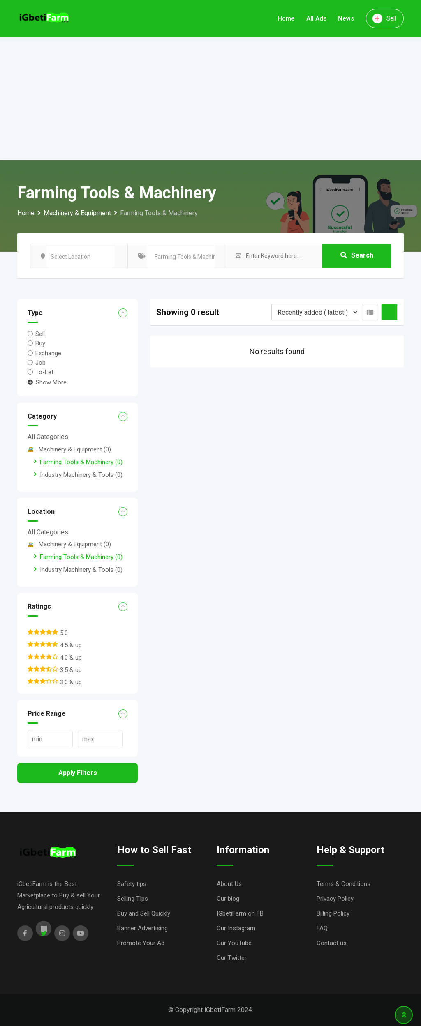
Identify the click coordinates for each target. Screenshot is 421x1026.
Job (40, 362)
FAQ (322, 928)
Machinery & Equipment (69, 449)
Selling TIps (132, 898)
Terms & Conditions (343, 884)
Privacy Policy (335, 898)
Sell (384, 18)
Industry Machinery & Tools (81, 474)
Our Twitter (232, 958)
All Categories (48, 437)
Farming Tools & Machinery (81, 462)
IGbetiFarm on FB (240, 913)
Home (286, 18)
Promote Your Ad (140, 943)
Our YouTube (234, 943)
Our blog (228, 898)
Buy (40, 343)
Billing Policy (333, 913)
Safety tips (131, 884)
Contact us (332, 943)
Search (356, 256)
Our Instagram (236, 928)
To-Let (44, 372)
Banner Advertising (142, 928)
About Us (229, 884)
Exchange (48, 353)
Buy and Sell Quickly (143, 913)
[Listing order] (315, 312)
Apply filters (77, 773)
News (346, 18)
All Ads (316, 18)
